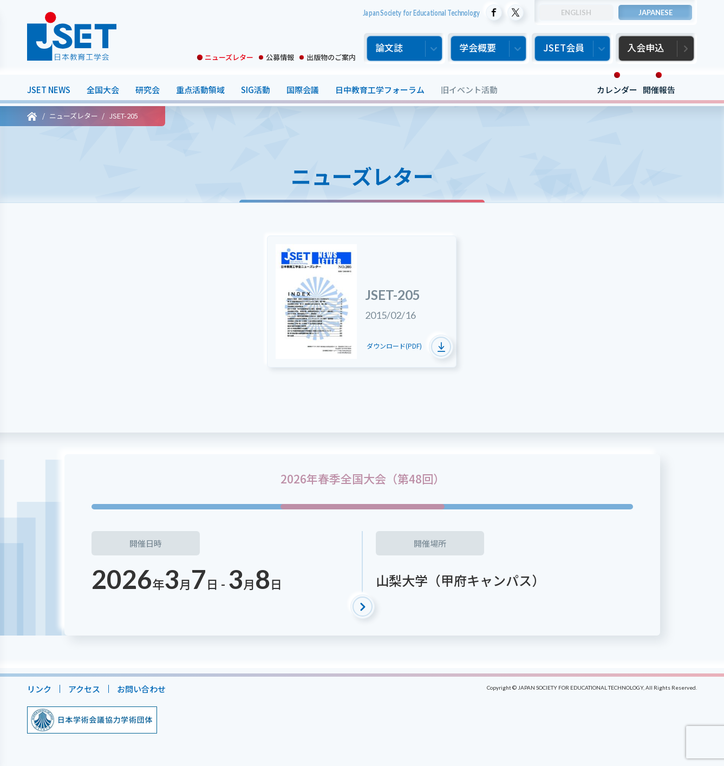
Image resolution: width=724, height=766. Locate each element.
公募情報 (280, 57)
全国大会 (103, 89)
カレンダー (617, 89)
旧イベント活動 (469, 89)
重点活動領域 (200, 89)
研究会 (147, 89)
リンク (39, 689)
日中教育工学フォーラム (380, 89)
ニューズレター (229, 57)
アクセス (84, 689)
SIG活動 (255, 89)
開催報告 (659, 89)
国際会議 (302, 89)
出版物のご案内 (331, 57)
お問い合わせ (141, 689)
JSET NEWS (48, 89)
